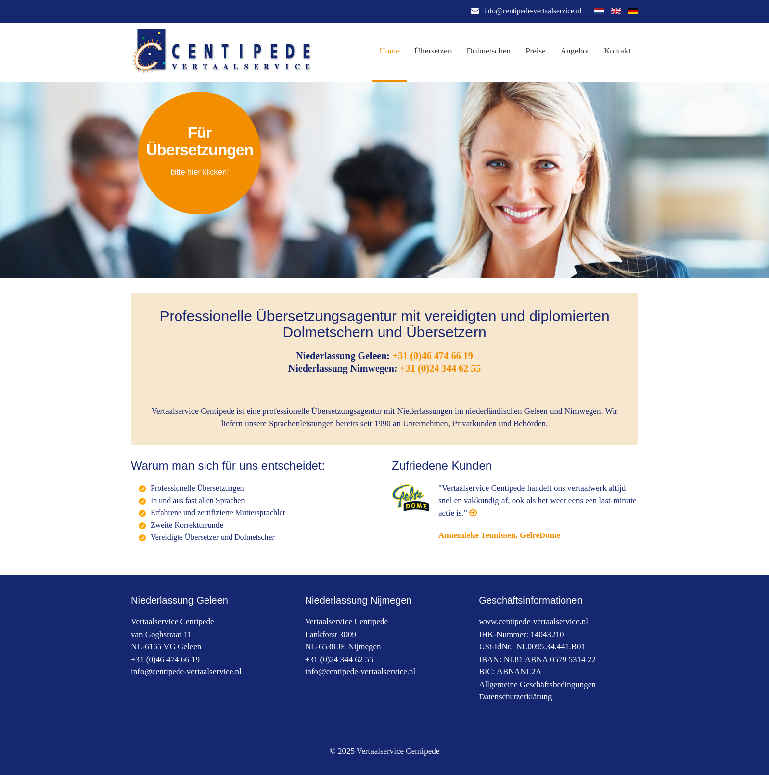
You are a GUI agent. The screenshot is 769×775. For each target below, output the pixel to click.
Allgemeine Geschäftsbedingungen (537, 684)
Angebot (575, 50)
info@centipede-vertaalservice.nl (533, 11)
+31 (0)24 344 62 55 (440, 368)
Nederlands (599, 11)
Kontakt (617, 50)
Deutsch (633, 11)
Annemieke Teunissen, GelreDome (499, 535)
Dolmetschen (488, 50)
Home (389, 50)
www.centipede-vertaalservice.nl (533, 621)
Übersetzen (433, 50)
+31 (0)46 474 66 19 (432, 355)
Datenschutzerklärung (515, 696)
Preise (535, 50)
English (616, 11)
